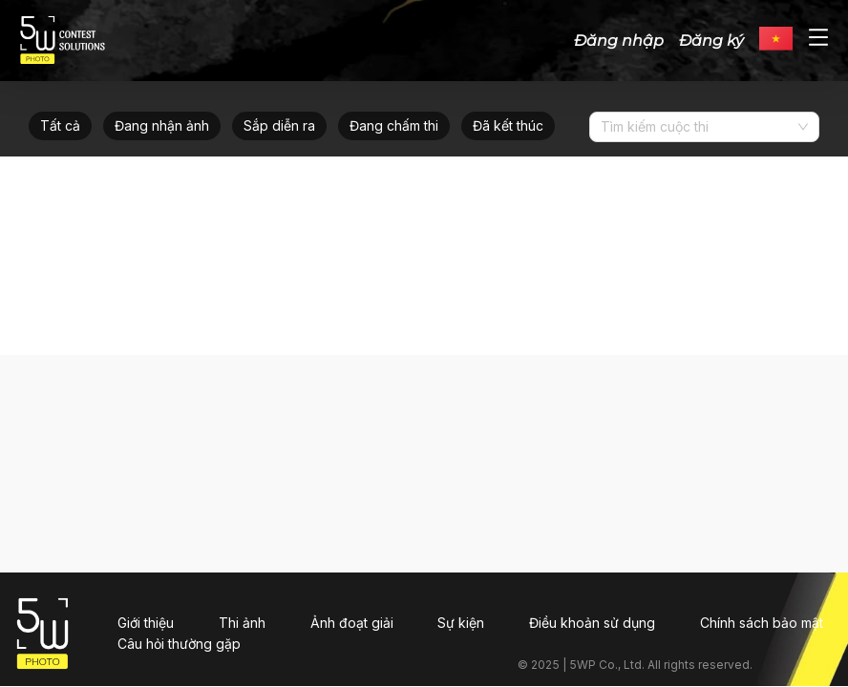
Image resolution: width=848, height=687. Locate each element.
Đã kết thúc (508, 125)
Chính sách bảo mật (761, 622)
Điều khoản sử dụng (592, 622)
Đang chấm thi (394, 125)
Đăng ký (711, 40)
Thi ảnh (242, 622)
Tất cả (60, 125)
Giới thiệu (145, 622)
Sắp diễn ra (279, 125)
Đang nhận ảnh (162, 125)
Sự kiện (460, 622)
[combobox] (698, 127)
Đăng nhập (619, 40)
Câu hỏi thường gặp (179, 643)
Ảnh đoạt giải (351, 622)
